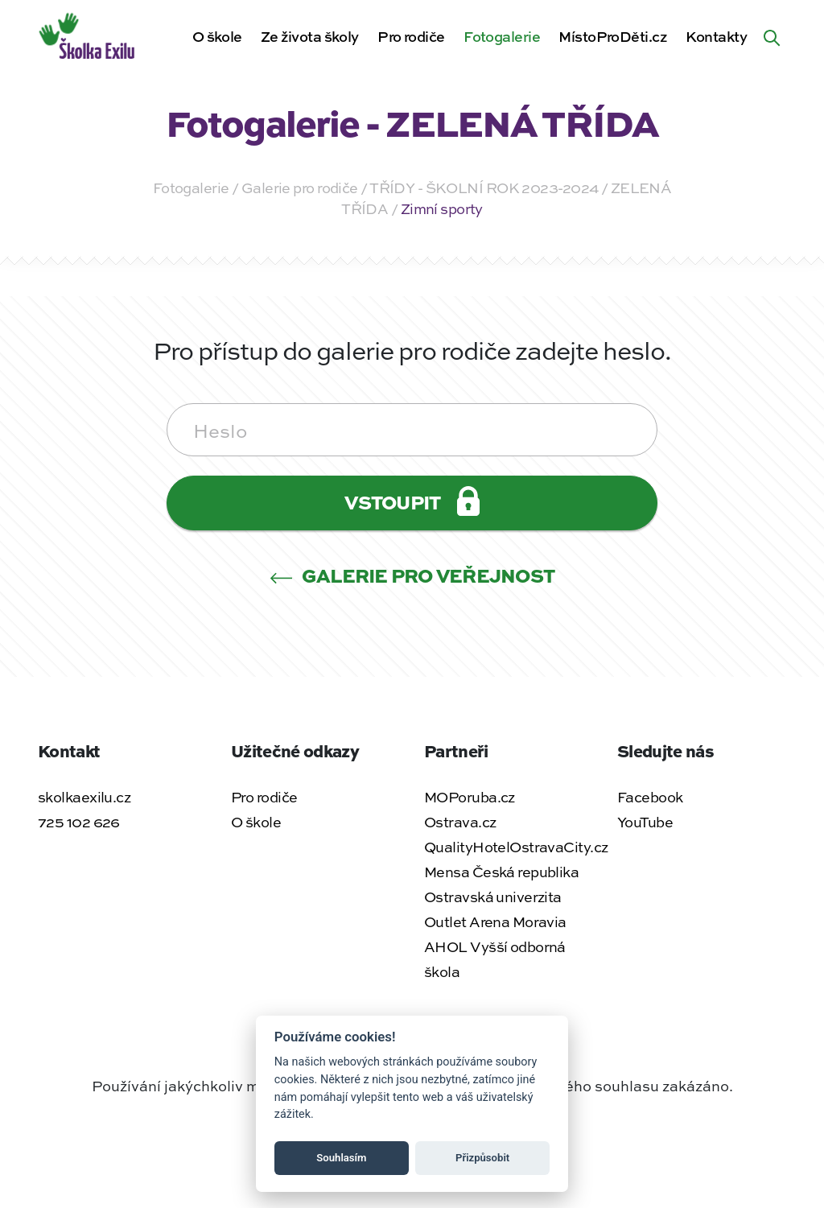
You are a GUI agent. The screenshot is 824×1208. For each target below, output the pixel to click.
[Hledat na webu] (771, 36)
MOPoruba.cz (469, 796)
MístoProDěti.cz (612, 36)
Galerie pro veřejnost (412, 575)
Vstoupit (411, 501)
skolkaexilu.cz (84, 796)
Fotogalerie (502, 36)
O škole (217, 36)
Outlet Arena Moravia (495, 921)
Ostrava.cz (460, 821)
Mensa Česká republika (501, 871)
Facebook (650, 796)
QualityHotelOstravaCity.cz (516, 846)
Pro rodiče (410, 36)
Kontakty (716, 36)
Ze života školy (310, 36)
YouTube (645, 821)
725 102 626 (79, 821)
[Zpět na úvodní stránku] (88, 33)
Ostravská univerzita (493, 896)
